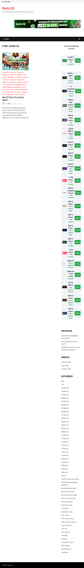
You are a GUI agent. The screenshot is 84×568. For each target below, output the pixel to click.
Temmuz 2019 (66, 369)
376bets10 (64, 452)
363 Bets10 (5, 72)
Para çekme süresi (8, 94)
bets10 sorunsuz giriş (68, 498)
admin (9, 104)
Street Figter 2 (20, 94)
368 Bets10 (6, 80)
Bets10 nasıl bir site (68, 492)
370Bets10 (20, 82)
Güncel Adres (65, 532)
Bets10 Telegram (7, 565)
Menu (6, 39)
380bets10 (64, 465)
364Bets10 (5, 75)
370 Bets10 (13, 82)
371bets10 (64, 442)
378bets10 (64, 459)
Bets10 (8, 8)
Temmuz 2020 (66, 362)
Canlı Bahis (65, 508)
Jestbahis (17, 92)
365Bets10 (20, 75)
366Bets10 (11, 77)
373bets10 (64, 449)
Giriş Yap (64, 529)
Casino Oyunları (66, 525)
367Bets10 (25, 77)
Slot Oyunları (65, 545)
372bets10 (64, 445)
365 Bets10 (13, 75)
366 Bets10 (65, 408)
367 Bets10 (18, 77)
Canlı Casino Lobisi (67, 518)
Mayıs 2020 (65, 365)
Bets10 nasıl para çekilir (19, 89)
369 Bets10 (21, 80)
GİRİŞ (78, 61)
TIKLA (78, 78)
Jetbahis (24, 92)
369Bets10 (5, 82)
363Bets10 (13, 72)
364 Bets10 (20, 72)
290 (62, 381)
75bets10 (64, 472)
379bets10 (64, 462)
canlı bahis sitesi (66, 512)
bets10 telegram (67, 502)
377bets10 (64, 455)
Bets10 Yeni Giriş (7, 92)
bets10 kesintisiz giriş (68, 488)
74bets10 (64, 469)
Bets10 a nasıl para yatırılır (12, 85)
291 (62, 384)
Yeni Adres (64, 552)
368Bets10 (14, 80)
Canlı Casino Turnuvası (68, 522)
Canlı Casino (65, 515)
